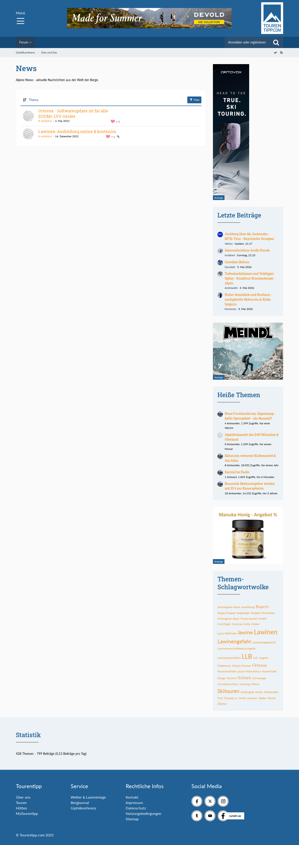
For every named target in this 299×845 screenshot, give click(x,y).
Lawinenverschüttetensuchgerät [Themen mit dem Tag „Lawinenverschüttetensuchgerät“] (236, 648)
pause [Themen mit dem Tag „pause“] (240, 671)
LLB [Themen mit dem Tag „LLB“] (247, 656)
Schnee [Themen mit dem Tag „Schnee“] (244, 677)
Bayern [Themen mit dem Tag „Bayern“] (262, 606)
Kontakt (132, 797)
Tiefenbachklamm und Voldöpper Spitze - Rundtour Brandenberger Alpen (249, 278)
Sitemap (132, 819)
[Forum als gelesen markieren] (275, 52)
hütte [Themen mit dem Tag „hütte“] (247, 624)
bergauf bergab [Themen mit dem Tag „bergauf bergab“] (226, 613)
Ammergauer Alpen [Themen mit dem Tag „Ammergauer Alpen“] (228, 607)
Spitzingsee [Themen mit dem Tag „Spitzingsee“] (247, 692)
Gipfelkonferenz (83, 808)
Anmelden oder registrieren (247, 42)
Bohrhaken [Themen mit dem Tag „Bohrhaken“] (268, 613)
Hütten (21, 808)
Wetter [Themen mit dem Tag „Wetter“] (262, 698)
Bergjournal (80, 802)
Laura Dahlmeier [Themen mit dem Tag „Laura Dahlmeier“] (227, 633)
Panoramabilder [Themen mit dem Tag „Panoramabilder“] (226, 671)
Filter (194, 99)
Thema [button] (33, 100)
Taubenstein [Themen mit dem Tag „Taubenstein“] (271, 692)
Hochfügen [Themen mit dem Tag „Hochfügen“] (224, 624)
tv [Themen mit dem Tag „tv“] (236, 698)
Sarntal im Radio (237, 472)
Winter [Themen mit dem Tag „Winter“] (272, 698)
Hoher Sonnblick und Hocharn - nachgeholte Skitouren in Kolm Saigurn (248, 299)
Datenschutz (136, 808)
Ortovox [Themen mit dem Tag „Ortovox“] (259, 665)
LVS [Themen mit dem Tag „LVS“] (255, 657)
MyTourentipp (27, 813)
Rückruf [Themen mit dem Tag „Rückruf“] (232, 678)
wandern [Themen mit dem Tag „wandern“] (252, 698)
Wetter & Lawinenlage (88, 797)
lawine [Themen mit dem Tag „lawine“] (245, 632)
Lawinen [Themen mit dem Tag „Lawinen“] (265, 632)
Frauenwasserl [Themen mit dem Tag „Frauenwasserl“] (249, 618)
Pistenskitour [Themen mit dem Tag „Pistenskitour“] (253, 671)
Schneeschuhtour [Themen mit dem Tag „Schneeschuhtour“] (228, 684)
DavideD (230, 267)
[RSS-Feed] (281, 52)
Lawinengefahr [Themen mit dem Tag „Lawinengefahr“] (234, 641)
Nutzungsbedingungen (143, 813)
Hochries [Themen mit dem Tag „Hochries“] (237, 624)
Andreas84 (231, 288)
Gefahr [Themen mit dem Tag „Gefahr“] (262, 618)
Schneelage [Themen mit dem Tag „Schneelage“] (259, 678)
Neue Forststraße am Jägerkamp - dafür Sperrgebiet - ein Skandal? (250, 415)
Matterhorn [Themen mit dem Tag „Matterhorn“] (224, 665)
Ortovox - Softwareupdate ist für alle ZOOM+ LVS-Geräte (73, 113)
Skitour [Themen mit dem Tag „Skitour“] (255, 684)
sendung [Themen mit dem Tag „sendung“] (245, 684)
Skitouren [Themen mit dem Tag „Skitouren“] (228, 691)
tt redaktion (45, 121)
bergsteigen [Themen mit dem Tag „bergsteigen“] (243, 613)
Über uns (23, 797)
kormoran (230, 309)
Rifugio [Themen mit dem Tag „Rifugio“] (221, 678)
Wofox (229, 243)
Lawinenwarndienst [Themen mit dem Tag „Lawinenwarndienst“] (229, 657)
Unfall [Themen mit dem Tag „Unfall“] (242, 698)
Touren (21, 802)
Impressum (134, 802)
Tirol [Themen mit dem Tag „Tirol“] (220, 698)
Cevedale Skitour (237, 262)
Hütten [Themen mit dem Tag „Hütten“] (255, 624)
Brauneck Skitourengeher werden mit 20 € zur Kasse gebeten (250, 485)
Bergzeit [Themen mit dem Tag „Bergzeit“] (256, 613)
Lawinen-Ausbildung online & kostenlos (77, 131)
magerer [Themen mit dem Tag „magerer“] (263, 657)
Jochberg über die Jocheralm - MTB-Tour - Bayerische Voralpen (249, 236)
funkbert (230, 255)
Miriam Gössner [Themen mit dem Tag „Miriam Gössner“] (241, 665)
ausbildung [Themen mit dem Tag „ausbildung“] (248, 607)
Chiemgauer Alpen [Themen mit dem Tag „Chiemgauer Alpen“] (228, 618)
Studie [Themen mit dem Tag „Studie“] (259, 692)
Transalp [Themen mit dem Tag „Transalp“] (229, 698)
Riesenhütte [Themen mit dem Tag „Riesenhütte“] (269, 671)
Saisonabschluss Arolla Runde (247, 250)
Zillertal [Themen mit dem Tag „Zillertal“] (221, 703)
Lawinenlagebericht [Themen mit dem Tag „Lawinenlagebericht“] (263, 642)
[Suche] (276, 42)
